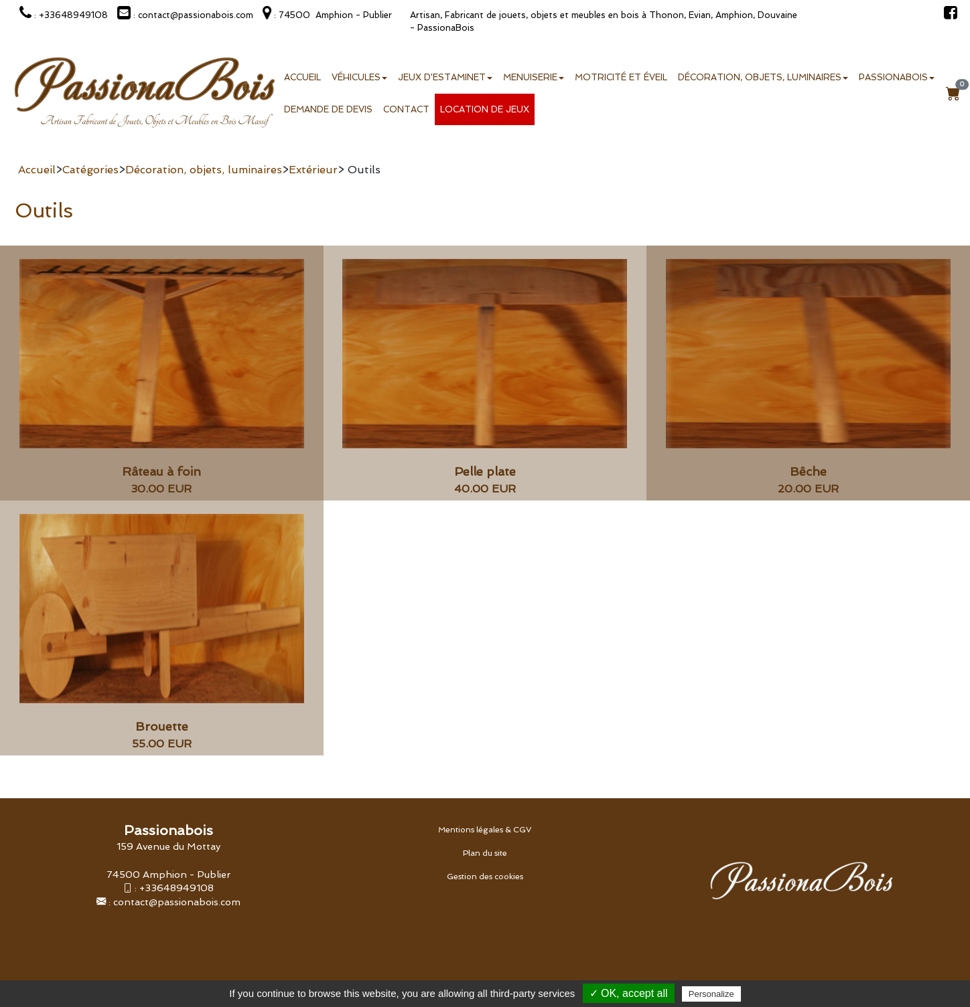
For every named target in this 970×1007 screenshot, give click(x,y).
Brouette (161, 726)
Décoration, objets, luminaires (763, 77)
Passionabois (896, 77)
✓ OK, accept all (629, 993)
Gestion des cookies (485, 876)
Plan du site (485, 853)
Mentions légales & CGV (485, 829)
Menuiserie (533, 77)
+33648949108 (176, 887)
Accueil (302, 77)
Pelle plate (485, 471)
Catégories (90, 169)
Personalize (711, 994)
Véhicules (359, 77)
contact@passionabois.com (176, 901)
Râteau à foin (161, 471)
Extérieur (313, 169)
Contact (406, 109)
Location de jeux (484, 109)
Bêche (808, 471)
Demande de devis (328, 109)
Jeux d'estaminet (445, 77)
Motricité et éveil (621, 77)
